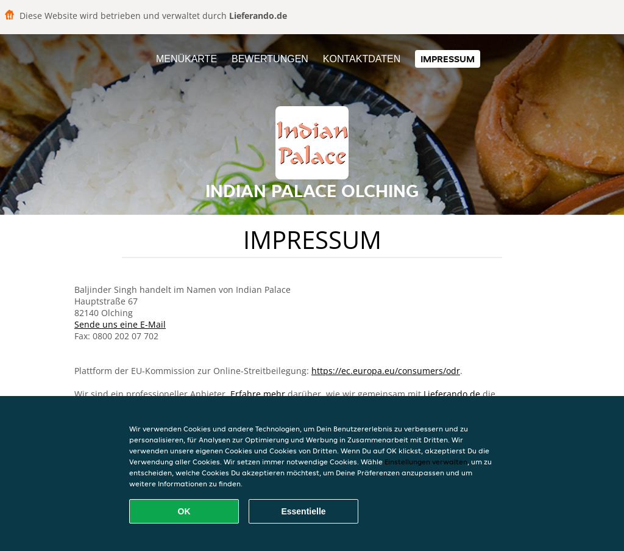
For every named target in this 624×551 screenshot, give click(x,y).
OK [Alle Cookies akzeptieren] (184, 511)
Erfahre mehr (257, 394)
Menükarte (186, 59)
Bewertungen (270, 59)
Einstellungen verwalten (426, 461)
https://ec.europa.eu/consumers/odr (385, 370)
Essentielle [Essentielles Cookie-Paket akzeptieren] (303, 511)
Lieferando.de (452, 394)
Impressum (447, 58)
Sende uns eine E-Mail (120, 324)
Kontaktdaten (361, 59)
